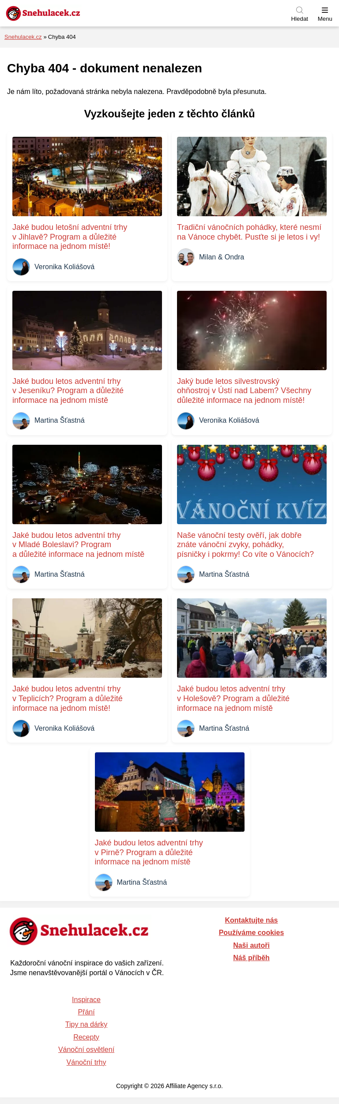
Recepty (86, 1037)
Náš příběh (251, 957)
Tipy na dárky (86, 1024)
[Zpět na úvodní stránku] (64, 13)
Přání (86, 1012)
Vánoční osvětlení (86, 1049)
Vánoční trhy (86, 1062)
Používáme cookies (251, 932)
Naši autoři (251, 945)
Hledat (299, 18)
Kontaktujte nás (251, 920)
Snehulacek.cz (23, 37)
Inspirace (86, 999)
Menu (325, 18)
